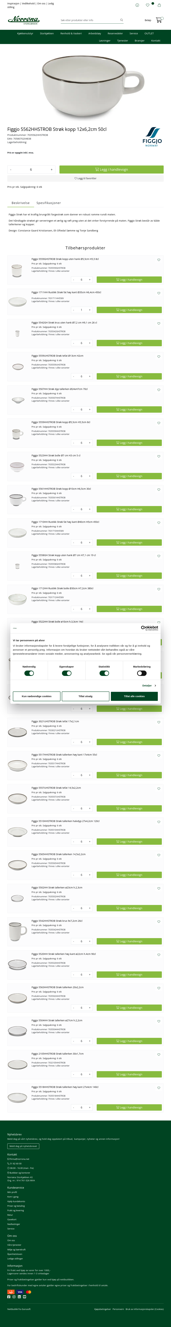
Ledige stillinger (15, 1258)
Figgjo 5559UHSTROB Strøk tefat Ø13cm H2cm (57, 355)
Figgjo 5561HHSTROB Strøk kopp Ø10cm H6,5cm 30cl (61, 488)
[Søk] (90, 20)
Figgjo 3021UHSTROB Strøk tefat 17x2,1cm (55, 721)
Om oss (41, 3)
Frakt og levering (15, 1210)
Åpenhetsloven (14, 1254)
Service (134, 33)
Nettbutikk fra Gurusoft (19, 1309)
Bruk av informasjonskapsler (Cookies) (145, 1309)
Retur (10, 1214)
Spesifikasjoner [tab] (49, 203)
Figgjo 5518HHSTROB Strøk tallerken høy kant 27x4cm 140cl (65, 1087)
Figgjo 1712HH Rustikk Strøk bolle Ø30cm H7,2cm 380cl (62, 588)
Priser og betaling (16, 1205)
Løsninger (105, 40)
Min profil (12, 1192)
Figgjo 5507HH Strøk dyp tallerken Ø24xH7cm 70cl (60, 389)
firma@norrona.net (18, 1158)
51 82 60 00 (14, 1163)
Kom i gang (12, 1196)
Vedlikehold (28, 3)
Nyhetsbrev (14, 1134)
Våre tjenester (14, 1244)
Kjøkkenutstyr (25, 33)
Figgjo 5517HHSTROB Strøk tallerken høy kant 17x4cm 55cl (64, 754)
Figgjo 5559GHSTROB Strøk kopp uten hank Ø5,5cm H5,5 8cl (65, 259)
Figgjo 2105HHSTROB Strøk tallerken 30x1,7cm (58, 1053)
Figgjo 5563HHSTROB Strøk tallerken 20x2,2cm (58, 987)
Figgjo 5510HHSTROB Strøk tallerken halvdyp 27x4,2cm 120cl (66, 821)
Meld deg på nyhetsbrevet (23, 1146)
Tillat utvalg (85, 696)
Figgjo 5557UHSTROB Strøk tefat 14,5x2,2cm (56, 787)
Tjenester (122, 40)
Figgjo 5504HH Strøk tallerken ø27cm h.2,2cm (57, 1020)
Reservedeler (115, 33)
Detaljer (147, 685)
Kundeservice (15, 1187)
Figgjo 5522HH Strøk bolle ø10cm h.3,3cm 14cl (57, 621)
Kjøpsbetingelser (102, 1309)
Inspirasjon (13, 3)
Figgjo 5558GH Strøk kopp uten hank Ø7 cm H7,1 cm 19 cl (64, 555)
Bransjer (140, 40)
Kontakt (155, 40)
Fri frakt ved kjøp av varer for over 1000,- (29, 1270)
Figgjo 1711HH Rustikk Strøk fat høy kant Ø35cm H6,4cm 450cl (66, 292)
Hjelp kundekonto (16, 1201)
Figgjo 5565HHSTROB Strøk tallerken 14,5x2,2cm (59, 854)
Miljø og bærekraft (16, 1249)
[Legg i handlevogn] (111, 169)
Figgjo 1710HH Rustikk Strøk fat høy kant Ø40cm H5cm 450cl (65, 521)
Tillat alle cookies (134, 696)
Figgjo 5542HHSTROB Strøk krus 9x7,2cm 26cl (57, 920)
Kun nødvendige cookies (37, 696)
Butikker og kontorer (18, 1172)
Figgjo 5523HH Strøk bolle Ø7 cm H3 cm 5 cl (56, 455)
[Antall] (31, 169)
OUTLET (149, 33)
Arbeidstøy (94, 33)
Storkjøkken (47, 33)
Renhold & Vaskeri (71, 33)
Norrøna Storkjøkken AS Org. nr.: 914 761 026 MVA (21, 1179)
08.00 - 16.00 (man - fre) (20, 1168)
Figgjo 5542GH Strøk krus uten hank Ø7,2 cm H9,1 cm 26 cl (64, 322)
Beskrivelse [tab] (21, 203)
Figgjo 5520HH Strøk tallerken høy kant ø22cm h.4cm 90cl (64, 954)
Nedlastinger (13, 1224)
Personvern (118, 1309)
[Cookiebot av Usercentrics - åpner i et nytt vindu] (143, 628)
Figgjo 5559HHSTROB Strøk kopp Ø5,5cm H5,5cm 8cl (61, 422)
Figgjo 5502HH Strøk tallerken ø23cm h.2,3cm (57, 887)
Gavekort (11, 1219)
